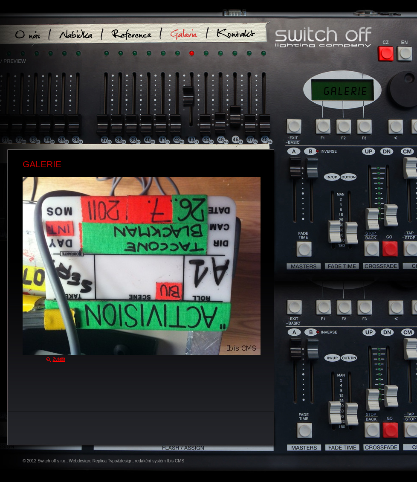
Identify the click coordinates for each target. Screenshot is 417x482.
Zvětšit (59, 359)
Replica (100, 461)
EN (404, 42)
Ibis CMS (176, 461)
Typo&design (120, 461)
